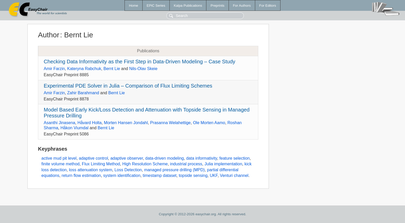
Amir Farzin (54, 68)
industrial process (186, 164)
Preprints (217, 5)
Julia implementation (223, 164)
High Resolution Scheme (145, 164)
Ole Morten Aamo (209, 123)
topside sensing (193, 175)
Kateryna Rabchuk (84, 68)
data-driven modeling (164, 158)
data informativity (201, 158)
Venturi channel (234, 175)
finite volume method (60, 164)
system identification (122, 175)
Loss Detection (128, 170)
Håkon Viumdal (74, 128)
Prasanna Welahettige (170, 123)
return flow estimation (81, 175)
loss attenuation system (90, 170)
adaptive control (93, 158)
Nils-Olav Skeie (143, 68)
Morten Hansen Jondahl (126, 123)
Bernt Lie (112, 68)
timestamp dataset (160, 175)
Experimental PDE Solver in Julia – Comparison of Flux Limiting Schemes (128, 86)
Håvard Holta (89, 123)
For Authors (242, 5)
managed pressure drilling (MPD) (174, 170)
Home (133, 5)
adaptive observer (126, 158)
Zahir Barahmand (83, 93)
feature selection (234, 158)
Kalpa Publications (188, 5)
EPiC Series (156, 5)
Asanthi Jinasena (59, 123)
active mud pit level (58, 158)
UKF (213, 175)
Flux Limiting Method (101, 164)
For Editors (267, 5)
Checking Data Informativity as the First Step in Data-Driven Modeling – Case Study (139, 61)
